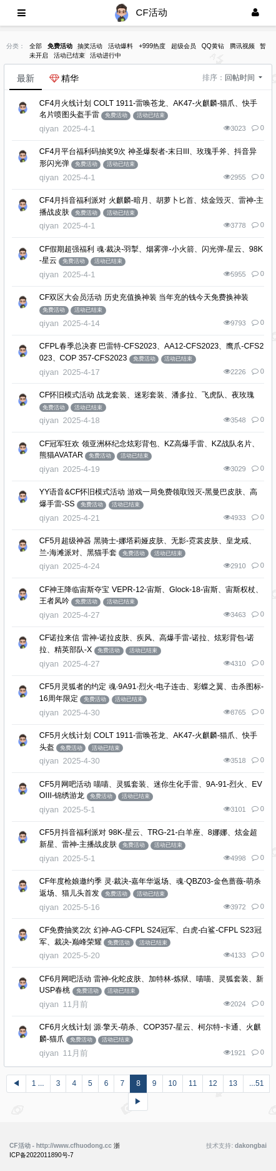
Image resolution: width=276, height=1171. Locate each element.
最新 (25, 78)
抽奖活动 (89, 46)
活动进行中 (105, 55)
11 (193, 1083)
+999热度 (152, 46)
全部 (35, 46)
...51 (256, 1083)
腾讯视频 (242, 46)
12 (213, 1083)
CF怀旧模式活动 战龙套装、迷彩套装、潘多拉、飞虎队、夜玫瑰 (146, 395)
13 (233, 1083)
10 (173, 1083)
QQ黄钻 (213, 46)
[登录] (255, 13)
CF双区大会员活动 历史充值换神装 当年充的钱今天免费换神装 (144, 297)
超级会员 (183, 46)
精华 (64, 78)
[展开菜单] (21, 13)
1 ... (38, 1083)
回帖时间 (241, 77)
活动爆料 (120, 46)
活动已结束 (69, 55)
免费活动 (59, 46)
